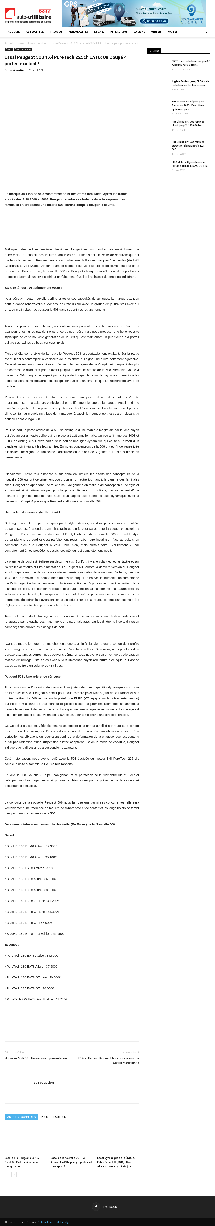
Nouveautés (78, 32)
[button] (205, 32)
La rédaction (17, 69)
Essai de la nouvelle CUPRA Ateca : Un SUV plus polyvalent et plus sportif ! (71, 1162)
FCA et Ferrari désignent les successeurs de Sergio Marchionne (108, 1061)
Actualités (35, 32)
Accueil (14, 32)
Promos (56, 32)
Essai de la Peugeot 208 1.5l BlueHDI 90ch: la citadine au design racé (22, 1162)
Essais (99, 32)
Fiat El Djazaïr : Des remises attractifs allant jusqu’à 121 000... (188, 145)
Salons (139, 32)
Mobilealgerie (65, 1222)
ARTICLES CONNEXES (21, 1117)
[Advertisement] (178, 211)
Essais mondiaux (38, 43)
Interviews (119, 32)
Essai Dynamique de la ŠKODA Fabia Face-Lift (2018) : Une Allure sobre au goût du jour (116, 1162)
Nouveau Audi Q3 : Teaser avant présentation (36, 1058)
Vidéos (156, 32)
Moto (172, 32)
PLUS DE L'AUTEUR (53, 1117)
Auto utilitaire (46, 1222)
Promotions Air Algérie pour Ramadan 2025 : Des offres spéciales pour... (188, 105)
